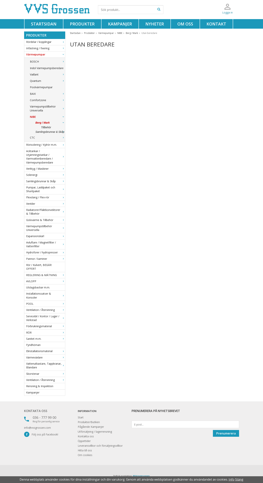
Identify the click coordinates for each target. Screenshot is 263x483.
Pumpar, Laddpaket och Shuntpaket (45, 189)
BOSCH (47, 61)
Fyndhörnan (33, 345)
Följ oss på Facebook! (41, 434)
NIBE (47, 117)
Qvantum (47, 81)
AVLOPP (45, 281)
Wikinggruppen (141, 475)
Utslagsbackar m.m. (38, 287)
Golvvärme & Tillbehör (45, 220)
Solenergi (45, 175)
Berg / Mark (50, 122)
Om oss (185, 24)
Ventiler (45, 203)
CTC (47, 137)
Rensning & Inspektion (39, 386)
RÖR (45, 332)
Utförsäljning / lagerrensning (95, 431)
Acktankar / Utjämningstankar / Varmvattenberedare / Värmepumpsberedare (45, 156)
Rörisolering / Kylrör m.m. (45, 144)
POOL (45, 303)
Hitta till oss (85, 450)
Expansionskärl (45, 236)
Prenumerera (226, 433)
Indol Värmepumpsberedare (47, 68)
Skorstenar (45, 374)
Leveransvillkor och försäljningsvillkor (100, 445)
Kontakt (216, 24)
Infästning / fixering (45, 48)
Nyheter (154, 24)
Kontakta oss (35, 411)
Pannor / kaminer (45, 259)
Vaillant (47, 74)
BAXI (47, 94)
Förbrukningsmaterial (45, 326)
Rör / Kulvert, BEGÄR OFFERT (39, 266)
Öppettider (84, 441)
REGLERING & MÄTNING (45, 275)
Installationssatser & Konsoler (45, 295)
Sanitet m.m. (45, 338)
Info (231, 479)
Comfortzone (47, 100)
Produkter (82, 24)
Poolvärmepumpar (41, 87)
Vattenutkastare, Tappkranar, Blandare (45, 365)
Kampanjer (120, 24)
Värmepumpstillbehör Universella (47, 108)
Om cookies (85, 455)
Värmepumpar (45, 54)
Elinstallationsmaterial (45, 351)
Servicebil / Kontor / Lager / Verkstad (45, 318)
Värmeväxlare (45, 357)
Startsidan (43, 24)
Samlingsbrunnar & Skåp (50, 131)
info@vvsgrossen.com (37, 427)
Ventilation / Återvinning (45, 310)
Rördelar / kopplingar (45, 42)
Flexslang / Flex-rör (45, 197)
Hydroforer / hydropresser (45, 252)
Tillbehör (46, 127)
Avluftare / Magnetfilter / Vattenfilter (45, 244)
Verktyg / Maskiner (45, 168)
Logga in (227, 12)
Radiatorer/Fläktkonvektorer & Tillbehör (45, 211)
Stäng (239, 479)
